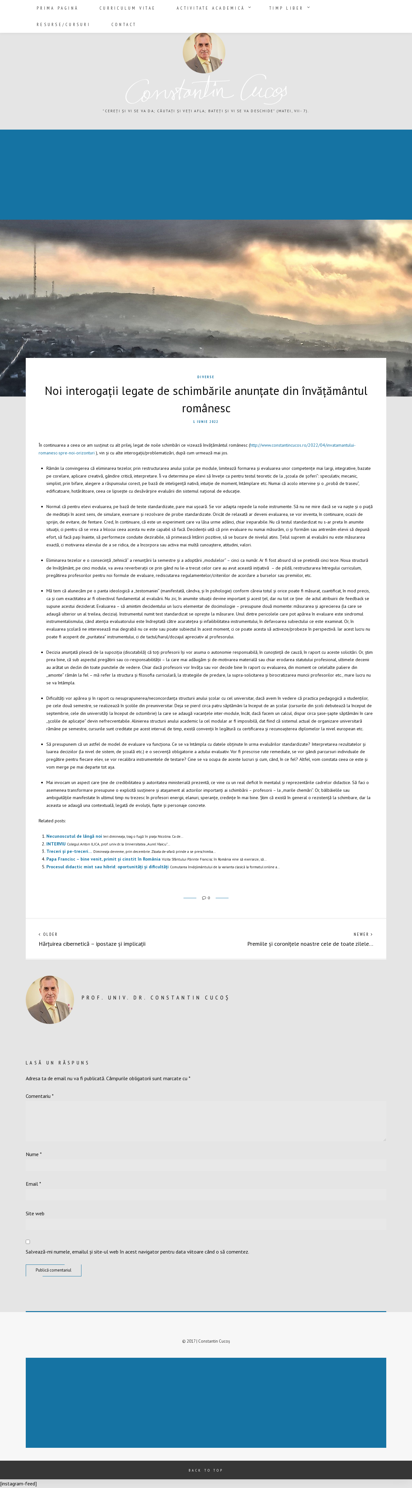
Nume (34, 1154)
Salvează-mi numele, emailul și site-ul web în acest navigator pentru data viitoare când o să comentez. (137, 1251)
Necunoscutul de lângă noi (74, 836)
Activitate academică (189, 7)
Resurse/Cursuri (314, 7)
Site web (35, 1213)
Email (33, 1184)
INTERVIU (56, 844)
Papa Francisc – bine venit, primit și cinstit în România (103, 859)
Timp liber (254, 7)
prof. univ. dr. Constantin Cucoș (156, 997)
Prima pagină (56, 7)
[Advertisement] (194, 175)
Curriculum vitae (116, 7)
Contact (365, 7)
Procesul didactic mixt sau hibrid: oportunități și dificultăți (107, 867)
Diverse (205, 377)
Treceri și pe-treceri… (69, 851)
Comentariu (40, 1096)
